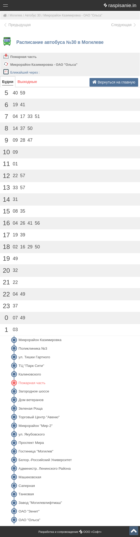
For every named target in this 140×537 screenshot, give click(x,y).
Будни (7, 82)
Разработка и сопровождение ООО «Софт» (70, 531)
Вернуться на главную (113, 82)
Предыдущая (17, 25)
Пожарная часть (23, 57)
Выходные (27, 82)
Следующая (124, 25)
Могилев (16, 15)
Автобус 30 (33, 15)
